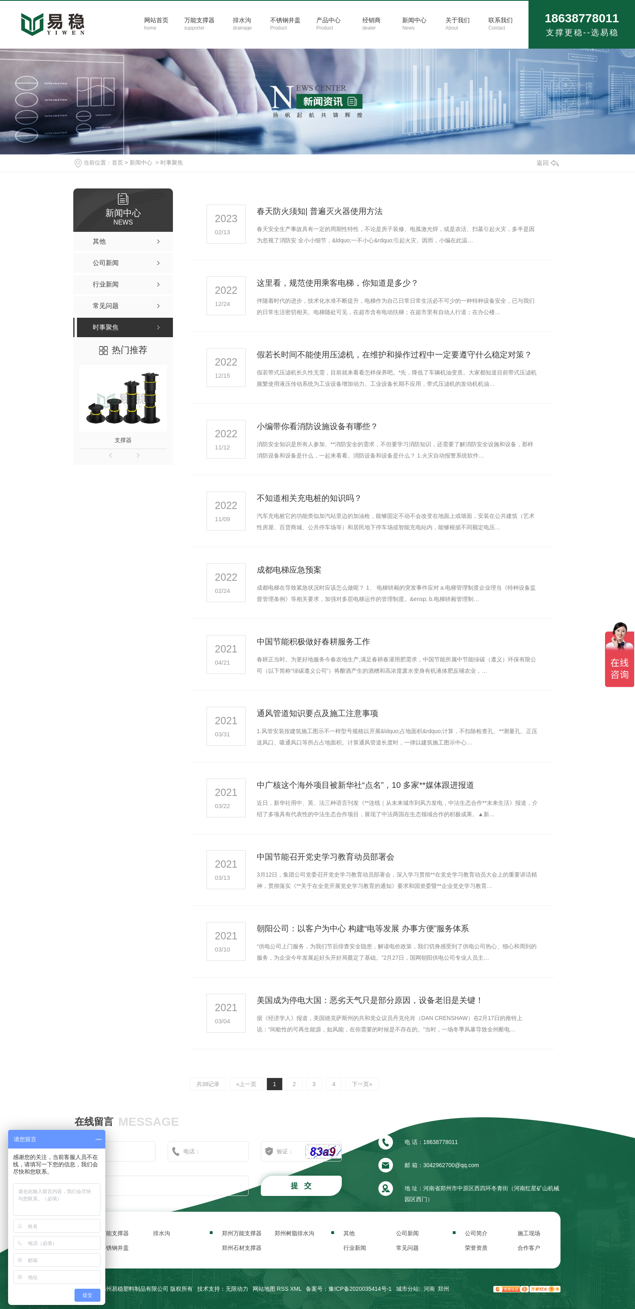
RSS (283, 1288)
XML (295, 1288)
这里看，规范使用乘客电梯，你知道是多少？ (338, 282)
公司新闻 (407, 1233)
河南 (429, 1288)
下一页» (362, 1084)
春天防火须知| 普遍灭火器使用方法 (320, 211)
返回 (547, 162)
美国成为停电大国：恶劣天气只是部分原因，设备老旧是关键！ (370, 1000)
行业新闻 (354, 1248)
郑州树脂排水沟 (294, 1233)
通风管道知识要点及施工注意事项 (317, 713)
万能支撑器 (114, 1233)
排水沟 (161, 1233)
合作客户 (529, 1248)
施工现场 (529, 1233)
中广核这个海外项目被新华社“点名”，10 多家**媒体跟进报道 (365, 785)
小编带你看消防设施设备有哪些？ (317, 426)
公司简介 (476, 1233)
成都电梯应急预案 (289, 569)
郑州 (443, 1288)
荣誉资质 (476, 1248)
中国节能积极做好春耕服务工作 (313, 641)
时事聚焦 (171, 162)
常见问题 (407, 1248)
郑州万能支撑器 (242, 1233)
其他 (349, 1233)
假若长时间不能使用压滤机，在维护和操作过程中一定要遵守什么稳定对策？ (394, 354)
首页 (117, 162)
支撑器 (123, 440)
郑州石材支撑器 (242, 1248)
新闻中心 (141, 162)
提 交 (302, 1186)
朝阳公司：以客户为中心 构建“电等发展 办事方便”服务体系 (363, 928)
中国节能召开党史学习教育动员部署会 (325, 856)
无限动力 (237, 1288)
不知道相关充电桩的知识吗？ (309, 498)
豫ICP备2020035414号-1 (360, 1288)
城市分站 (407, 1288)
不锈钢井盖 (114, 1248)
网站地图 (264, 1288)
